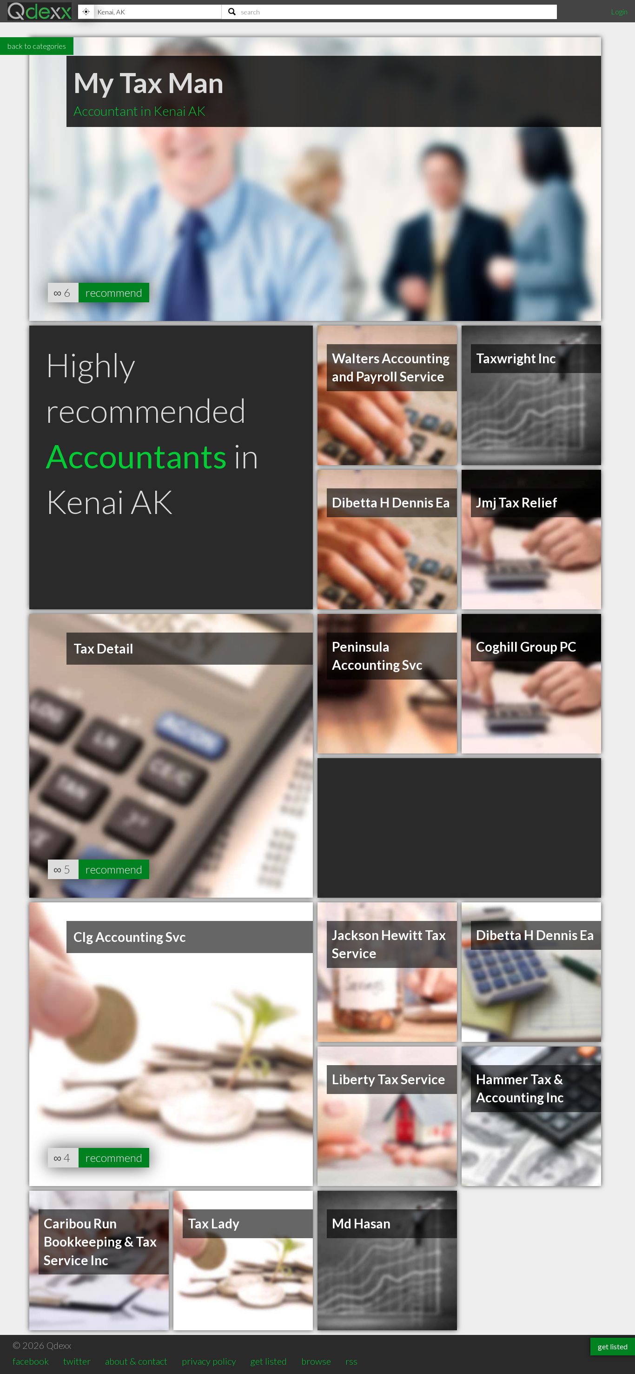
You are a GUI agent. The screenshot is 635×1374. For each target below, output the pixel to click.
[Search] (389, 12)
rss (351, 1361)
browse (316, 1361)
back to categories (36, 45)
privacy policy (209, 1361)
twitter (77, 1361)
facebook (31, 1361)
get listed (268, 1361)
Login (619, 11)
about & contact (136, 1361)
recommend (114, 292)
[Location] (149, 12)
